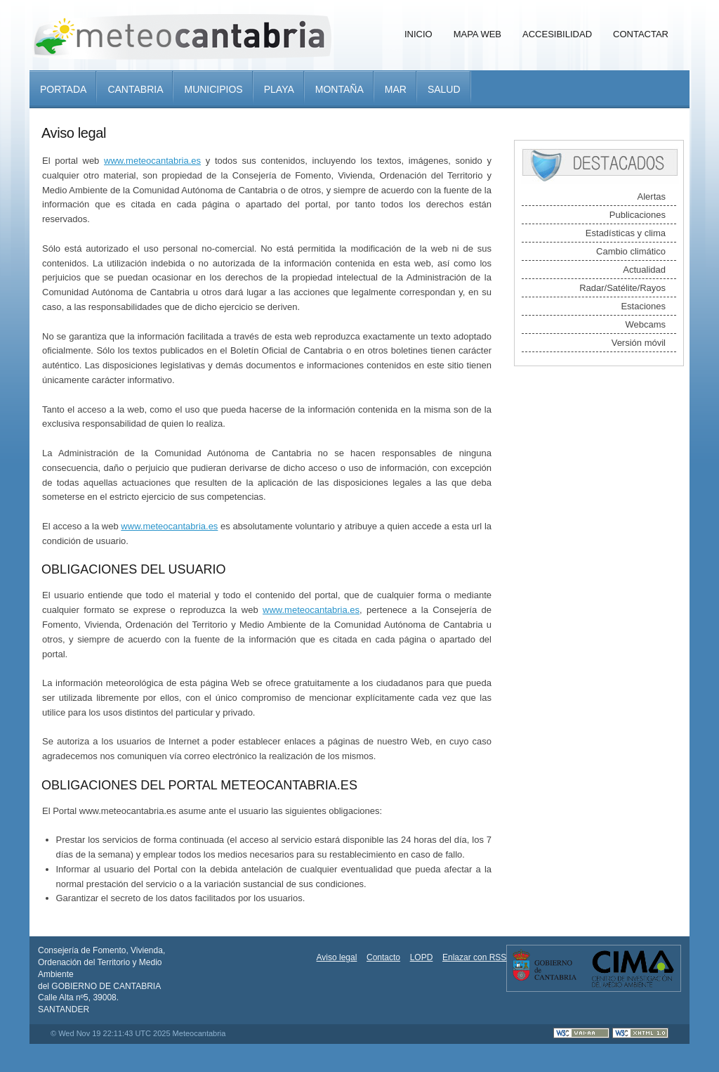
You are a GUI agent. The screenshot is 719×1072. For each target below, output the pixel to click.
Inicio (418, 34)
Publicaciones (637, 214)
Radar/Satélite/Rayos (622, 288)
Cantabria (135, 89)
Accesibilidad (557, 34)
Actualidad (644, 269)
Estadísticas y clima (626, 233)
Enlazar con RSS (474, 957)
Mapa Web (477, 34)
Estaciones (643, 306)
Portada (63, 89)
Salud (444, 89)
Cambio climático (631, 251)
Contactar (640, 34)
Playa (279, 89)
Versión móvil (639, 342)
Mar (396, 89)
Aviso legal (337, 957)
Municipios (213, 89)
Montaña (339, 89)
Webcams (645, 324)
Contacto (383, 957)
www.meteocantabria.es (152, 160)
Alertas (652, 196)
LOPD (421, 957)
